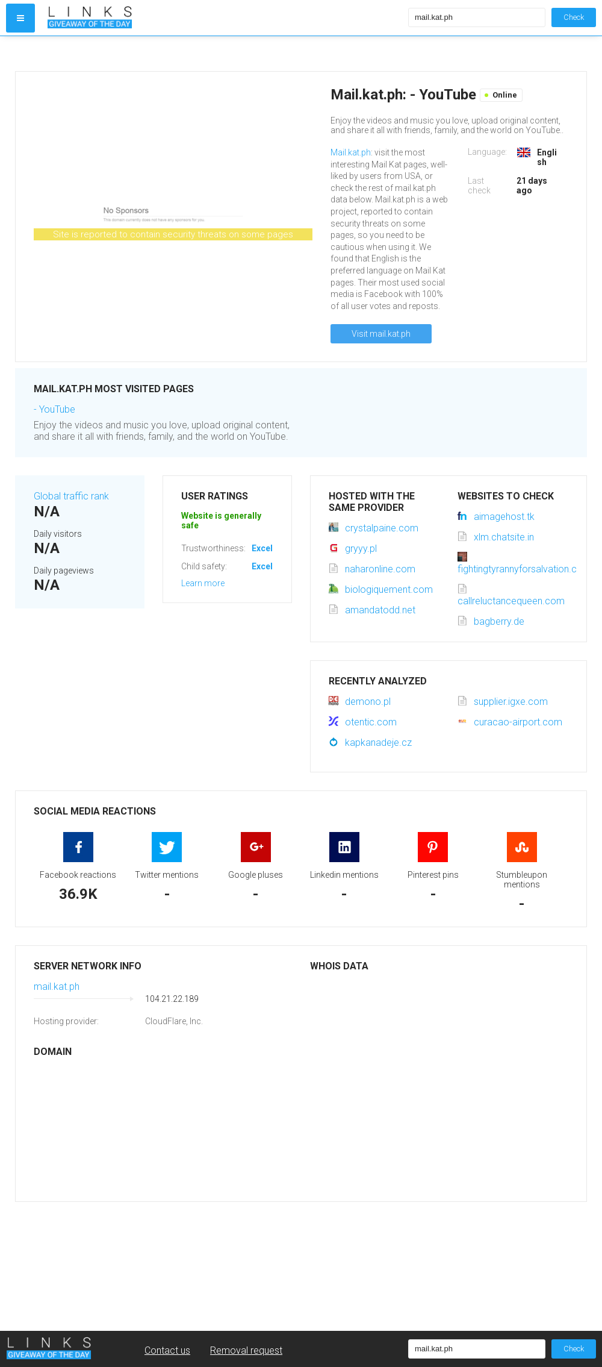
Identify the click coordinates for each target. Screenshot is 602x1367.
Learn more (203, 583)
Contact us (167, 1350)
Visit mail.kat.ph (381, 334)
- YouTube (54, 409)
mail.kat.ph (56, 986)
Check (573, 17)
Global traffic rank (71, 496)
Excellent (270, 548)
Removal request (246, 1350)
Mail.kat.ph (350, 152)
